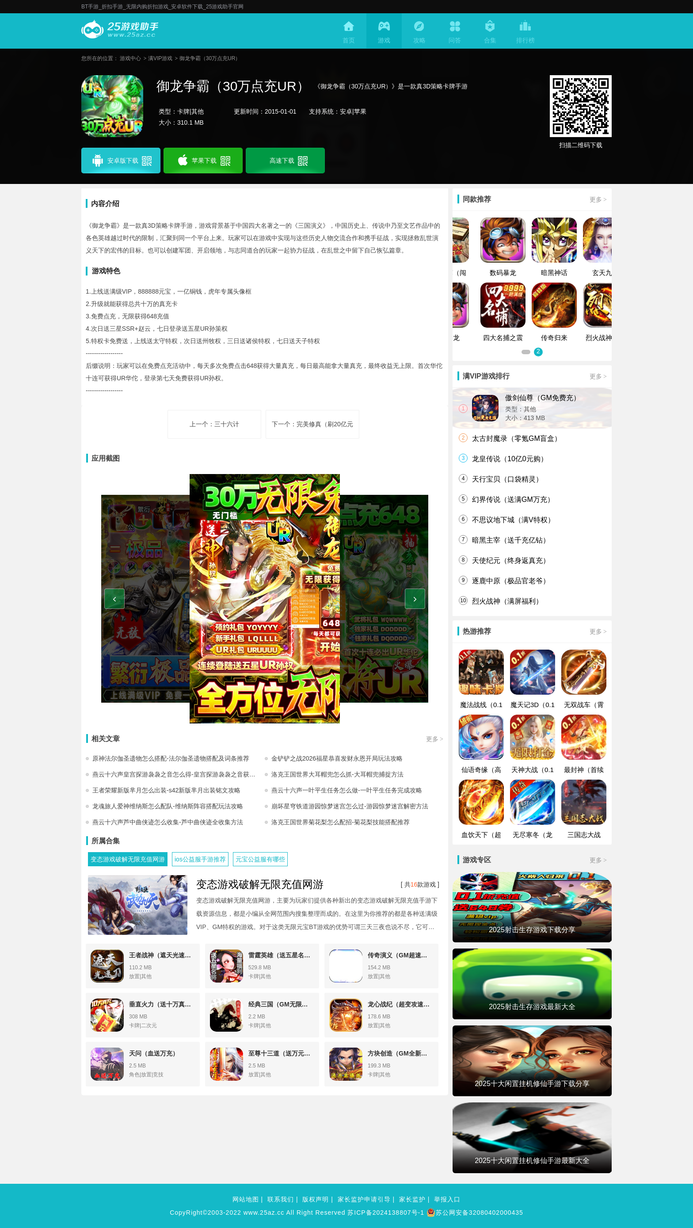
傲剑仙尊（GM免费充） (542, 398)
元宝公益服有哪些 (260, 859)
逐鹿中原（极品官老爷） (511, 581)
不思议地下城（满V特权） (513, 520)
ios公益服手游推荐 (200, 859)
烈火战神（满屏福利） (507, 601)
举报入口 (447, 1199)
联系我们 (280, 1199)
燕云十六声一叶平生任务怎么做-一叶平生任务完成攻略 (346, 790)
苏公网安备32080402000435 (474, 1212)
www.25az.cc (264, 1212)
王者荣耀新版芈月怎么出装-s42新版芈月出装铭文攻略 (166, 790)
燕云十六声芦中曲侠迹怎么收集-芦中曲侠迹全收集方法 (167, 822)
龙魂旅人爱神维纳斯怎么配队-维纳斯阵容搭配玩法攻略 (167, 806)
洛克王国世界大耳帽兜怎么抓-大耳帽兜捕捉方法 (337, 774)
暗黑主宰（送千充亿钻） (511, 540)
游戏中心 (130, 58)
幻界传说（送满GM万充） (513, 499)
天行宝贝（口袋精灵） (507, 479)
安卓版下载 (121, 160)
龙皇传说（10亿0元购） (510, 459)
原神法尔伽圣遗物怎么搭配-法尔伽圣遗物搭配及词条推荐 (170, 758)
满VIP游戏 (160, 58)
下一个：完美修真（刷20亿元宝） (312, 430)
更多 (434, 738)
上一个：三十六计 (214, 424)
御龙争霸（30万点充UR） (210, 58)
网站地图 (245, 1199)
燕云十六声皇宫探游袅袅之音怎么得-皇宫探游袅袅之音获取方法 (178, 774)
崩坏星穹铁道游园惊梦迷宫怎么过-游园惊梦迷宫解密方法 (349, 806)
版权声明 (315, 1199)
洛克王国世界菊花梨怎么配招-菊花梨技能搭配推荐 (340, 822)
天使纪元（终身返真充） (511, 560)
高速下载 (288, 160)
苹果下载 (203, 160)
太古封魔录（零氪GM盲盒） (516, 438)
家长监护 (412, 1199)
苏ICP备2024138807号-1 (385, 1212)
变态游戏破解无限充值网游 (128, 859)
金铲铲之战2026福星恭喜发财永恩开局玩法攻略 (337, 758)
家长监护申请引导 (364, 1199)
